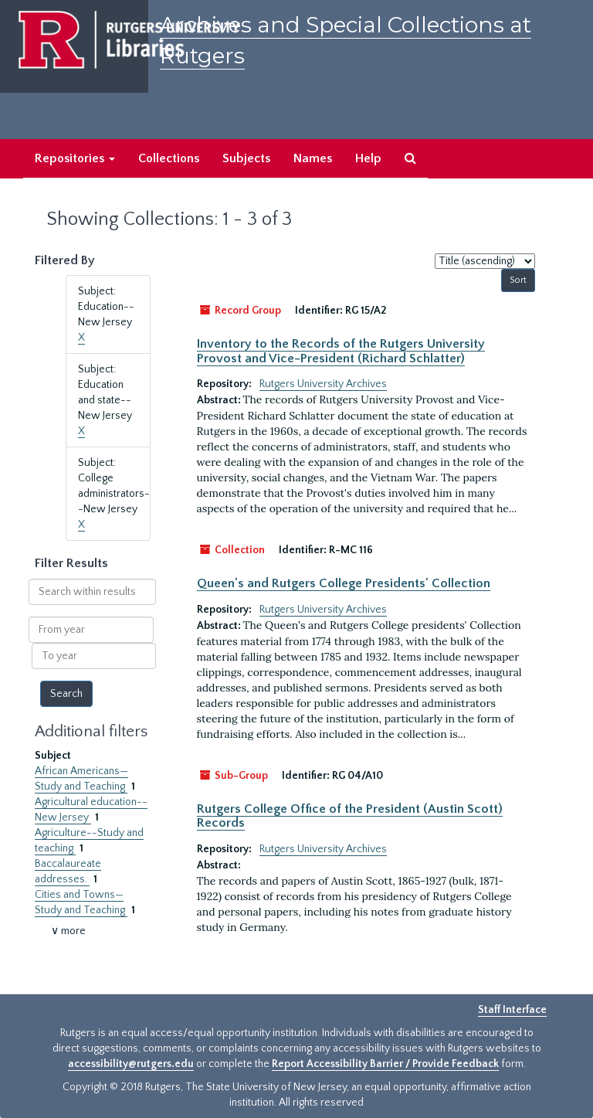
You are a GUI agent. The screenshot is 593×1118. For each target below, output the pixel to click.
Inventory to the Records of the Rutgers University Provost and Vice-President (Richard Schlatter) (341, 351)
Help (368, 158)
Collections (168, 158)
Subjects (246, 158)
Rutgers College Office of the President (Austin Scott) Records (350, 816)
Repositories (75, 158)
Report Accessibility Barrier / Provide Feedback (385, 1064)
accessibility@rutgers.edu (131, 1064)
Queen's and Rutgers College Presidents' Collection (343, 583)
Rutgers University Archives (323, 384)
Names (312, 158)
